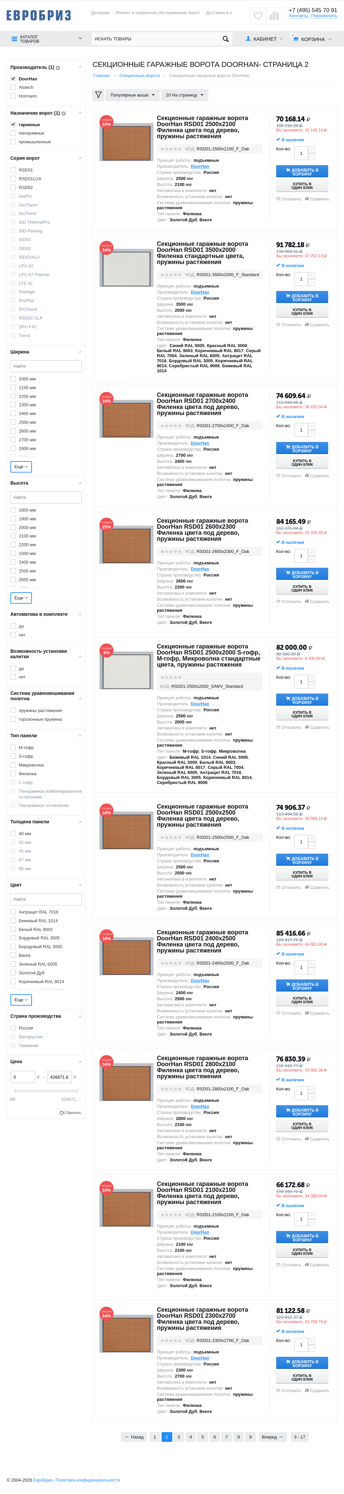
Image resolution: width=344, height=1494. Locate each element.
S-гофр (26, 756)
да (21, 626)
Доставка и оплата (225, 12)
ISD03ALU (29, 257)
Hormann (28, 96)
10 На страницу (185, 95)
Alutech (26, 87)
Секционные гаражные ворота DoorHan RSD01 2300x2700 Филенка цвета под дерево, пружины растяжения (202, 1318)
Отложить (291, 198)
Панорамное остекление (44, 805)
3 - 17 (299, 1437)
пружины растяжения (40, 710)
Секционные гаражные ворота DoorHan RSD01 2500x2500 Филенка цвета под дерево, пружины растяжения (202, 815)
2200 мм (27, 396)
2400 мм (27, 413)
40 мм (25, 833)
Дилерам (100, 12)
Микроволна (31, 765)
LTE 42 (26, 283)
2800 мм (27, 448)
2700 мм (27, 439)
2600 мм (27, 431)
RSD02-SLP (31, 318)
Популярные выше (133, 95)
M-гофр (26, 747)
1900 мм (27, 518)
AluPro (25, 196)
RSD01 (26, 170)
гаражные (29, 124)
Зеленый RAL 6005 (38, 964)
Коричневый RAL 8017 (41, 990)
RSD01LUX (30, 178)
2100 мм (27, 387)
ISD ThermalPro (34, 222)
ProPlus (26, 300)
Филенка (27, 773)
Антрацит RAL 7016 (38, 911)
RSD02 (26, 187)
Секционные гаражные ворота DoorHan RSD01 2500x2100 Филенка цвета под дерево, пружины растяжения (202, 127)
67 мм (25, 859)
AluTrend (27, 213)
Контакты (298, 15)
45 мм (25, 851)
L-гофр (26, 782)
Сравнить (320, 198)
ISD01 (25, 239)
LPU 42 (26, 265)
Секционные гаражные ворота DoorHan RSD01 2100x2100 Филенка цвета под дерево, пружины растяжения (202, 1193)
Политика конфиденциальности (87, 1480)
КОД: (190, 148)
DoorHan (28, 78)
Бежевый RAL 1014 (38, 920)
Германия (28, 1045)
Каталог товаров (29, 39)
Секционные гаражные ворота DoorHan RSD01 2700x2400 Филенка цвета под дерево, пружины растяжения (202, 403)
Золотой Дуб (32, 972)
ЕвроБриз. (43, 1480)
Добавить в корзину (306, 171)
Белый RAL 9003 (35, 929)
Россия (26, 1028)
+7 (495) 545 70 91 (313, 10)
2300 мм (27, 404)
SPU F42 (28, 326)
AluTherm (28, 205)
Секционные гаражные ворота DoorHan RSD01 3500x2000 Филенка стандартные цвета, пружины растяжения (202, 252)
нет (22, 634)
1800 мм (27, 510)
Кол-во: (283, 148)
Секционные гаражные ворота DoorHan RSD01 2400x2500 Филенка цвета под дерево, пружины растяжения (202, 941)
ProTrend (28, 309)
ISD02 (25, 248)
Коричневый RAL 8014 (41, 981)
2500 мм (27, 422)
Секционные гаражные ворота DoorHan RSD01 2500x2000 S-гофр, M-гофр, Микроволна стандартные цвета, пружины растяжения (209, 655)
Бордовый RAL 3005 (39, 937)
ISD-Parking (30, 230)
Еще (21, 466)
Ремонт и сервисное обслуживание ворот (158, 12)
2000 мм (27, 378)
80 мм (25, 868)
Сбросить (72, 1113)
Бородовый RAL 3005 (40, 946)
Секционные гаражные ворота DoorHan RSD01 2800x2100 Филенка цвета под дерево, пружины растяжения (202, 1067)
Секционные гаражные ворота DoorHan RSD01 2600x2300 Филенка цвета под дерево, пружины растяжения (202, 529)
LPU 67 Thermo (34, 274)
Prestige (27, 291)
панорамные (31, 133)
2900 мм (27, 457)
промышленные (35, 141)
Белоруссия (31, 1036)
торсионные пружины (40, 719)
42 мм (25, 842)
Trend (24, 335)
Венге (25, 955)
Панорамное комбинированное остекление (50, 794)
